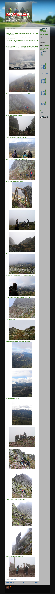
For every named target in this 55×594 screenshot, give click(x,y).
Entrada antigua (35, 582)
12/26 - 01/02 (43, 63)
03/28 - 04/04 (43, 95)
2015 (41, 56)
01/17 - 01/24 (43, 103)
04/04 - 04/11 (43, 94)
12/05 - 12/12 (43, 65)
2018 (41, 53)
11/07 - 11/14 (43, 67)
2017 (41, 54)
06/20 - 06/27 (43, 84)
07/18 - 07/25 (43, 80)
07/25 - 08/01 (43, 79)
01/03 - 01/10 (43, 104)
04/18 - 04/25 (43, 92)
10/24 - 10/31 (43, 69)
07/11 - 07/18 (43, 81)
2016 (41, 55)
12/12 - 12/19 (43, 64)
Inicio (23, 582)
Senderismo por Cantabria (12, 579)
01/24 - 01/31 (43, 102)
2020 (41, 52)
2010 (41, 62)
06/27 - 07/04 (43, 83)
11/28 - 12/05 (43, 66)
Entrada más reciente (10, 582)
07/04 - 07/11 (43, 82)
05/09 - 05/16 (43, 90)
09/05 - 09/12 (43, 78)
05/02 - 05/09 (43, 91)
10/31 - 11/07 (43, 68)
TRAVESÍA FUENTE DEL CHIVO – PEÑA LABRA (44, 73)
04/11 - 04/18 (43, 93)
